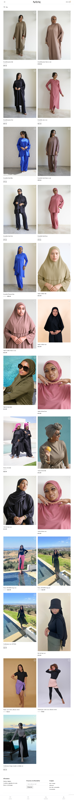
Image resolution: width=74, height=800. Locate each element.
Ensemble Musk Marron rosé (44, 178)
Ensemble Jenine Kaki (8, 62)
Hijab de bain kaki (7, 407)
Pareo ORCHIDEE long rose (9, 588)
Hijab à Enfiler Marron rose (9, 350)
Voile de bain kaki (42, 470)
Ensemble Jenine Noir (8, 120)
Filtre (5, 7)
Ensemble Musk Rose (42, 236)
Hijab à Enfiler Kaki (42, 293)
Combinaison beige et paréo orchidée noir (13, 766)
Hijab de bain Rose (42, 411)
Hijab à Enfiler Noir (42, 344)
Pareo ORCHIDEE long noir (44, 588)
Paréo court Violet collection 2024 (11, 709)
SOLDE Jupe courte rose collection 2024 (47, 709)
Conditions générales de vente (10, 783)
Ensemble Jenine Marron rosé (44, 62)
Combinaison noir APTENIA (9, 644)
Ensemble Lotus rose (42, 120)
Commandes (52, 789)
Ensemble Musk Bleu (8, 178)
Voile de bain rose (42, 531)
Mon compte (52, 783)
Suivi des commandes (54, 787)
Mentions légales (7, 781)
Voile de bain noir (7, 527)
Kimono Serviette (7, 468)
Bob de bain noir (42, 653)
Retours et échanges (8, 785)
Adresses (51, 785)
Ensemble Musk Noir (8, 236)
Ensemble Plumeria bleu (8, 294)
